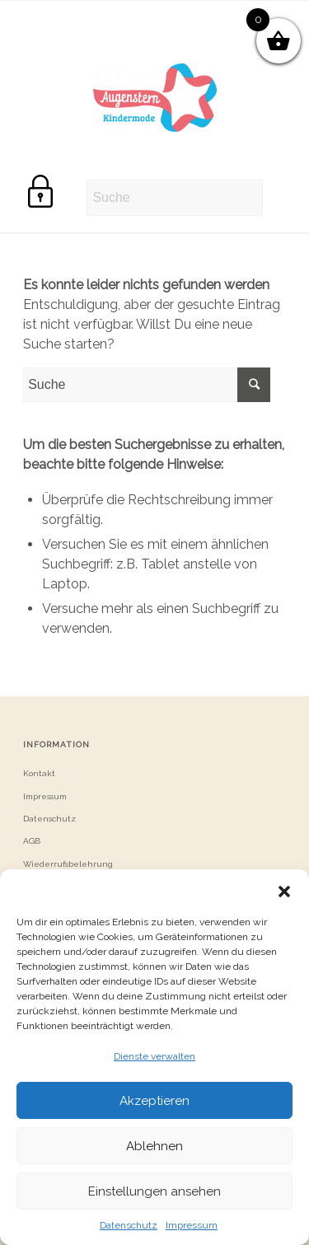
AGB (31, 840)
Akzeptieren (154, 1100)
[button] (284, 890)
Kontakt (39, 773)
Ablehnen (154, 1146)
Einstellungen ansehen (154, 1191)
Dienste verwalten (154, 1056)
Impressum (192, 1225)
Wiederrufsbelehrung (68, 863)
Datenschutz (128, 1225)
